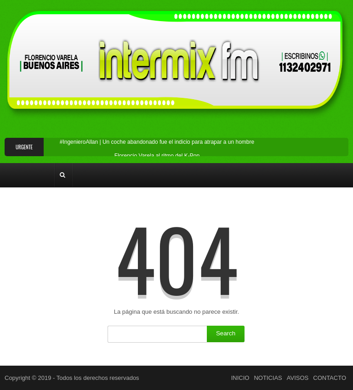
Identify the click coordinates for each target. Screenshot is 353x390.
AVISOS (297, 377)
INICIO (240, 377)
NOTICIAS (268, 377)
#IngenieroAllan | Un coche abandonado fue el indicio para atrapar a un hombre (157, 142)
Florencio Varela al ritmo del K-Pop (156, 156)
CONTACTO (329, 377)
